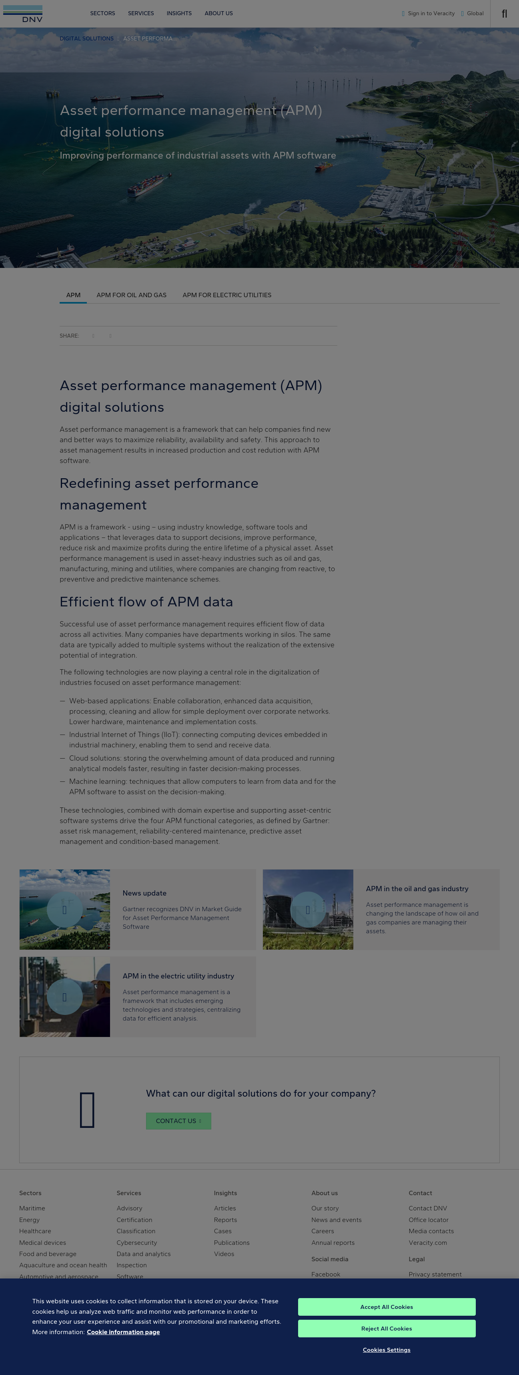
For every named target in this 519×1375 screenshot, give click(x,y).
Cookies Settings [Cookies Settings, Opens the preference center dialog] (387, 1357)
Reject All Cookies (386, 1335)
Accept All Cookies (386, 1314)
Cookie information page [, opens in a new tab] (123, 1339)
